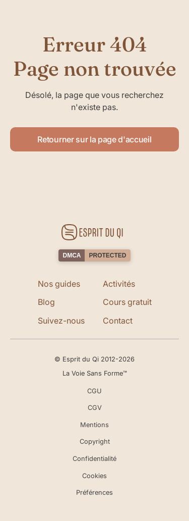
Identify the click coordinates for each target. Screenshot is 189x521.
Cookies (94, 476)
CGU (94, 391)
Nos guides (59, 284)
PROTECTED (107, 255)
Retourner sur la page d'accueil (94, 139)
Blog (46, 302)
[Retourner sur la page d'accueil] (94, 232)
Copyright (95, 441)
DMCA (71, 255)
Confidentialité (94, 458)
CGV (95, 407)
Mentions (94, 425)
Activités (119, 284)
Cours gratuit (127, 302)
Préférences (94, 492)
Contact (118, 321)
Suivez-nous (61, 321)
